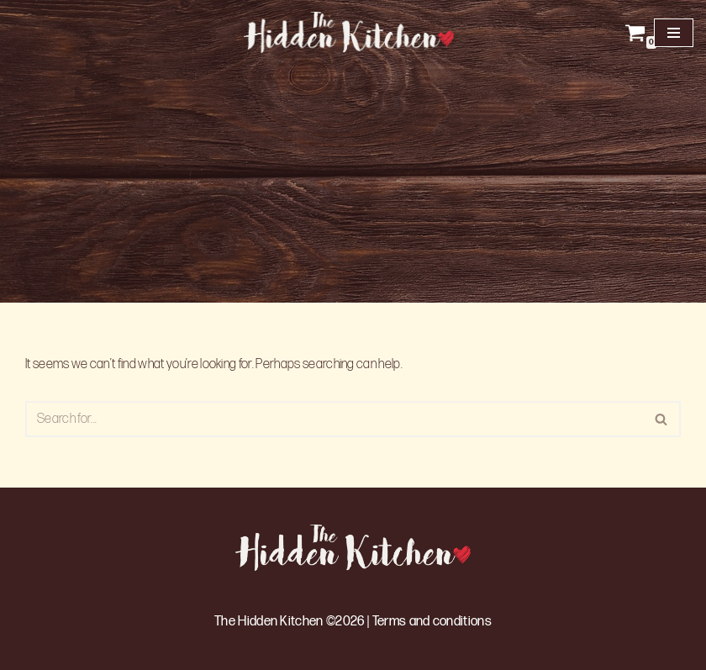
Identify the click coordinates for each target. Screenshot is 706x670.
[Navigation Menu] (673, 32)
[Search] (334, 419)
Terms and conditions (432, 622)
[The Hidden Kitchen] (353, 32)
